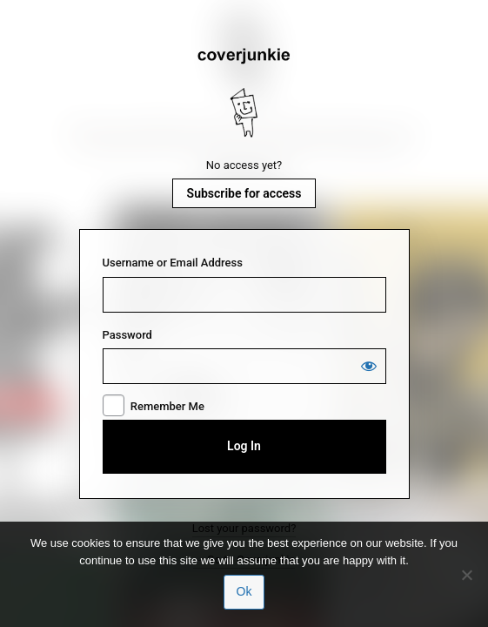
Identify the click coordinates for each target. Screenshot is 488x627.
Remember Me (167, 406)
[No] (466, 574)
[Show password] (368, 365)
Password (127, 334)
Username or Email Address (173, 262)
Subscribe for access (244, 193)
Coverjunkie (244, 93)
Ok (244, 591)
